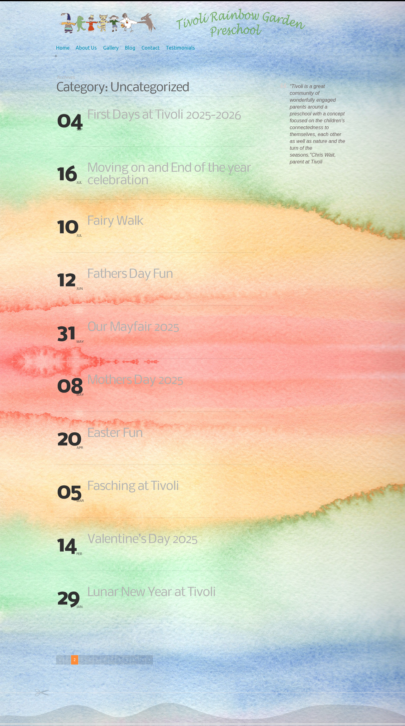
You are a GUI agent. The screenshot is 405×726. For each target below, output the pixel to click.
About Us (86, 48)
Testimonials (180, 48)
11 (142, 660)
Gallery (111, 48)
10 (134, 660)
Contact (150, 48)
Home (62, 48)
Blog (130, 48)
